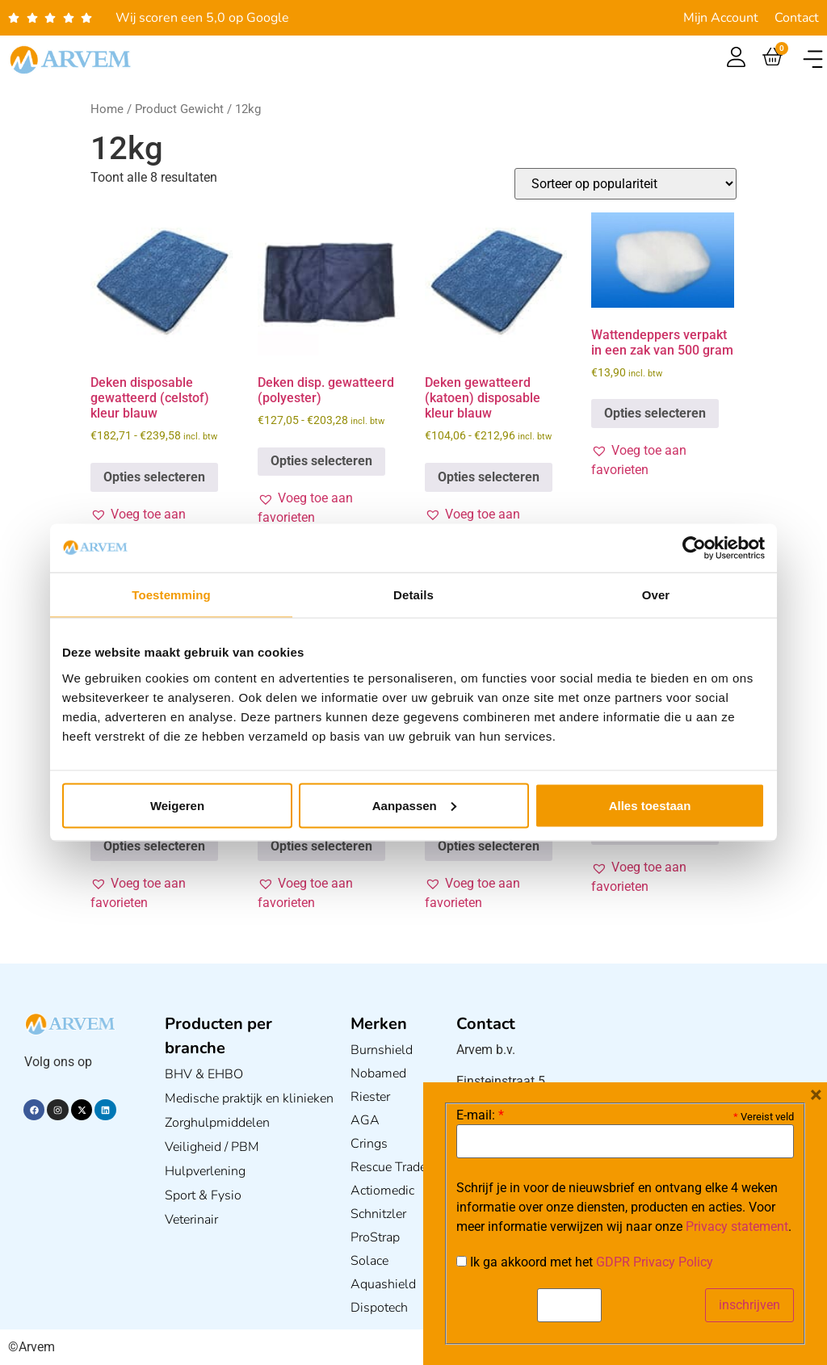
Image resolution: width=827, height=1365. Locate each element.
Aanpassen (414, 805)
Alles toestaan (650, 805)
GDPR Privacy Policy (654, 1262)
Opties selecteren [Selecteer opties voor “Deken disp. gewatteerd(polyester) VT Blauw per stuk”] (488, 846)
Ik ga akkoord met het (584, 1262)
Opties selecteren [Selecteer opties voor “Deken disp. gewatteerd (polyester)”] (321, 460)
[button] (813, 59)
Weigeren (177, 805)
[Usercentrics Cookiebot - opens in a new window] (694, 548)
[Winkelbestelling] (625, 184)
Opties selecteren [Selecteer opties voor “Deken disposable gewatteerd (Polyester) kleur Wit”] (154, 846)
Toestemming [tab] (171, 595)
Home (107, 109)
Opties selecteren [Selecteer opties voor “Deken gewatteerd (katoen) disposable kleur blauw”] (488, 477)
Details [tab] (413, 595)
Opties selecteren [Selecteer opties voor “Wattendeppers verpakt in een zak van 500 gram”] (655, 413)
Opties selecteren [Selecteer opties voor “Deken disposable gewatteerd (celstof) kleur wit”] (321, 846)
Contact (797, 18)
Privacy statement (737, 1226)
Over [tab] (656, 595)
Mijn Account (720, 18)
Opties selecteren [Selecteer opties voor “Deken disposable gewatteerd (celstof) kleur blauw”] (154, 477)
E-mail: (480, 1115)
